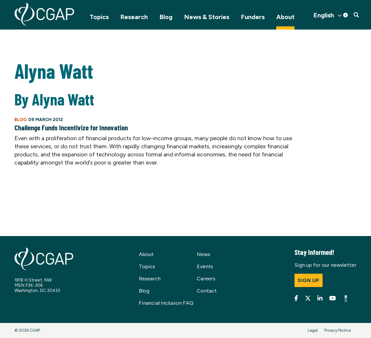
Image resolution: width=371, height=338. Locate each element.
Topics (99, 17)
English (323, 15)
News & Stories (206, 17)
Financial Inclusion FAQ (166, 303)
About (285, 17)
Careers (206, 278)
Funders (253, 17)
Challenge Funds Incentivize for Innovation (71, 127)
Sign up (308, 280)
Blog (165, 17)
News (203, 254)
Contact (207, 291)
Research (134, 17)
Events (205, 266)
